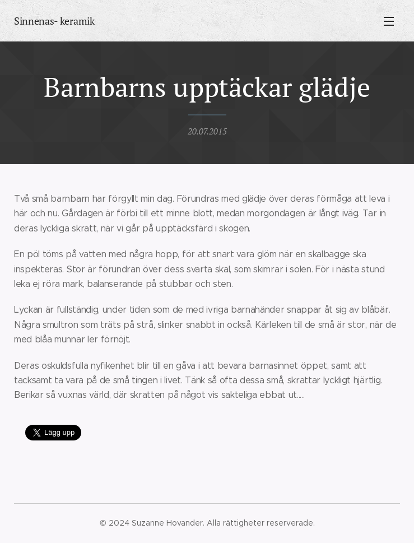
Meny (389, 21)
